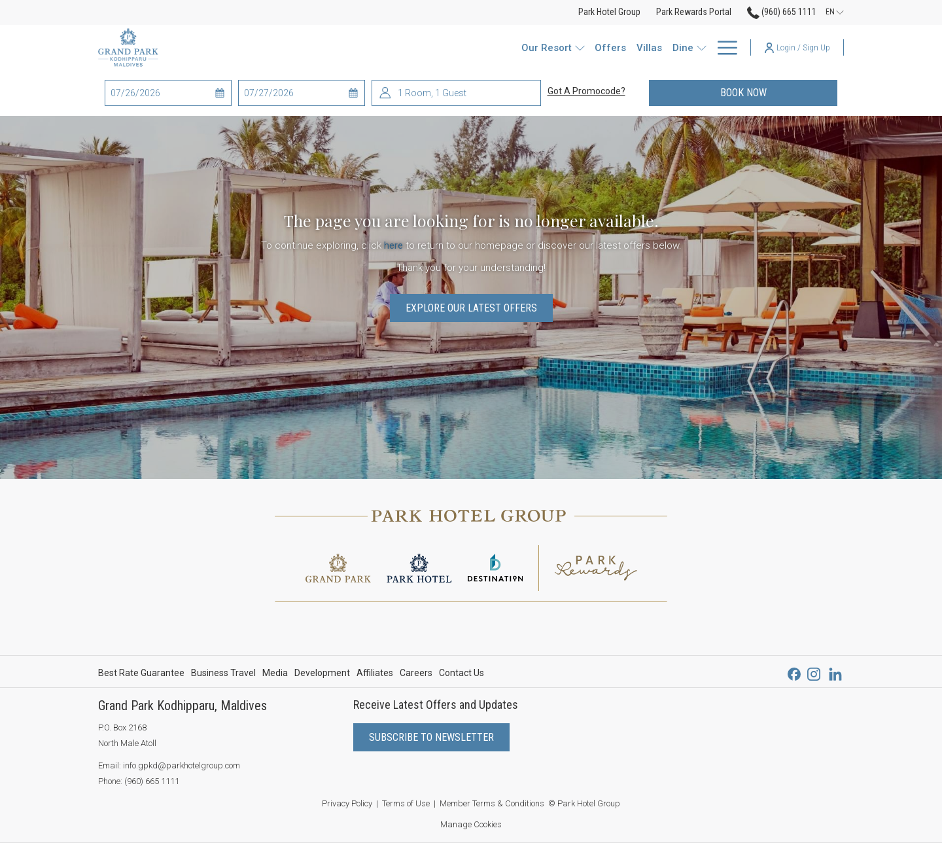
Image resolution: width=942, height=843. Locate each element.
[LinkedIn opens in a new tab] (835, 672)
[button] (163, 93)
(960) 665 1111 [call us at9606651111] (781, 12)
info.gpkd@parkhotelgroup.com (181, 765)
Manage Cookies (471, 824)
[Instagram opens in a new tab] (813, 672)
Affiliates (375, 673)
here (393, 245)
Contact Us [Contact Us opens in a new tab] (461, 674)
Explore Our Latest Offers (471, 308)
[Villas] (480, 47)
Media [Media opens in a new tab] (275, 674)
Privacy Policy (347, 803)
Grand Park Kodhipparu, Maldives (182, 705)
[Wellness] (636, 47)
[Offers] (441, 47)
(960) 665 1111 (151, 781)
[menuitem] (143, 672)
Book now (779, 92)
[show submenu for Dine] (536, 47)
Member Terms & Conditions (492, 803)
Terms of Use (406, 803)
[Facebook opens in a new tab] (794, 672)
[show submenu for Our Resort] (414, 47)
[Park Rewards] (699, 47)
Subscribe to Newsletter (431, 737)
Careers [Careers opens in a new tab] (416, 674)
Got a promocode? (586, 91)
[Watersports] (576, 47)
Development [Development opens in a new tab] (322, 674)
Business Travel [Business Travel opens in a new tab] (223, 674)
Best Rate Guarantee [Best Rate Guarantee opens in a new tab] (141, 674)
